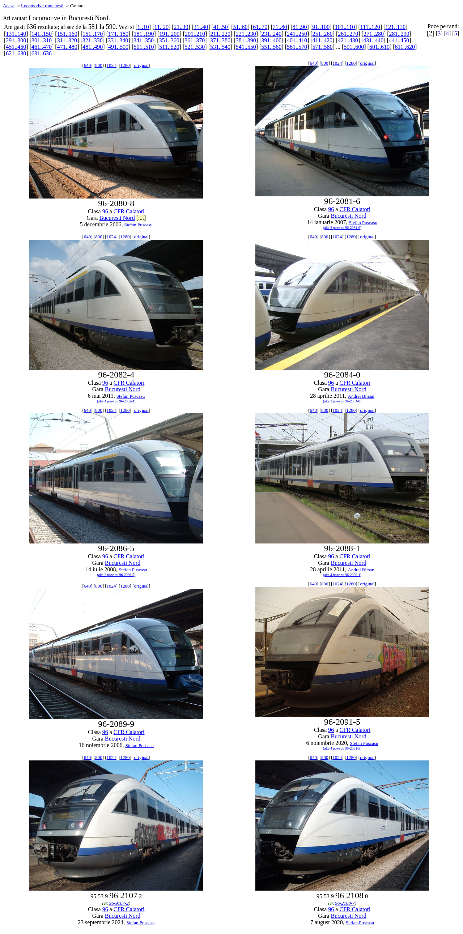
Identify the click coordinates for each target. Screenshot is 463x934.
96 (105, 211)
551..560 (271, 47)
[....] (141, 218)
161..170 (92, 34)
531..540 (220, 47)
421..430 (348, 40)
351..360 (169, 40)
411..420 (322, 40)
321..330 (92, 40)
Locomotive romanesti (42, 5)
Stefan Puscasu (138, 224)
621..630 (16, 53)
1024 (111, 65)
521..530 (194, 47)
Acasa (8, 5)
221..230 (246, 34)
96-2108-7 (344, 903)
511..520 (169, 47)
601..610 (379, 47)
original (141, 65)
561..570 (297, 47)
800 (98, 65)
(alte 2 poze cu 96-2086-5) (116, 575)
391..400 (271, 40)
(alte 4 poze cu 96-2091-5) (342, 748)
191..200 (169, 34)
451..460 (16, 47)
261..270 (348, 34)
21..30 (181, 27)
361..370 (194, 40)
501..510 (144, 47)
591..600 (354, 47)
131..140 (16, 34)
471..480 (67, 47)
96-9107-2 (119, 903)
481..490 (92, 47)
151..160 (67, 34)
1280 (125, 65)
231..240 (271, 34)
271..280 (374, 34)
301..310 (41, 40)
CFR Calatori (129, 211)
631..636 (41, 53)
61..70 (260, 27)
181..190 (144, 34)
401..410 (297, 40)
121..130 (395, 27)
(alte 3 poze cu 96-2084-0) (342, 401)
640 (87, 65)
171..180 (118, 34)
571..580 (323, 47)
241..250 (297, 34)
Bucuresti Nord (117, 218)
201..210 (195, 34)
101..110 (345, 27)
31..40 (201, 27)
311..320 (67, 40)
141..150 (41, 34)
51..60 (240, 27)
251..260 (323, 34)
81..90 (299, 27)
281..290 (399, 34)
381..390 (246, 40)
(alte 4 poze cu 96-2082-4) (116, 401)
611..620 (405, 47)
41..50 (220, 27)
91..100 (321, 27)
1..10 (143, 27)
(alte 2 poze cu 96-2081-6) (342, 228)
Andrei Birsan (361, 396)
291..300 (16, 40)
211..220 (220, 34)
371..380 (220, 40)
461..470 (41, 47)
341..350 (143, 40)
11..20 (161, 27)
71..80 (280, 27)
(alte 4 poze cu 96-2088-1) (342, 575)
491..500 (118, 47)
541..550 (246, 47)
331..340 (118, 40)
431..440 (373, 40)
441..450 (399, 40)
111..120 (370, 27)
